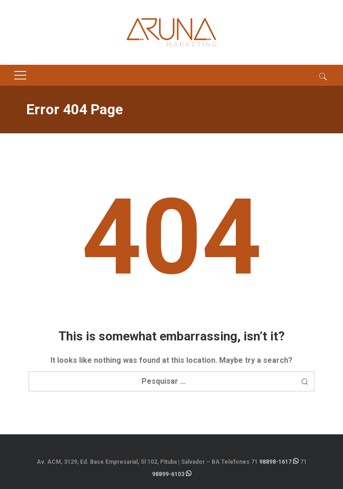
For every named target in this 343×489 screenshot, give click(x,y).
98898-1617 (275, 462)
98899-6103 (168, 474)
